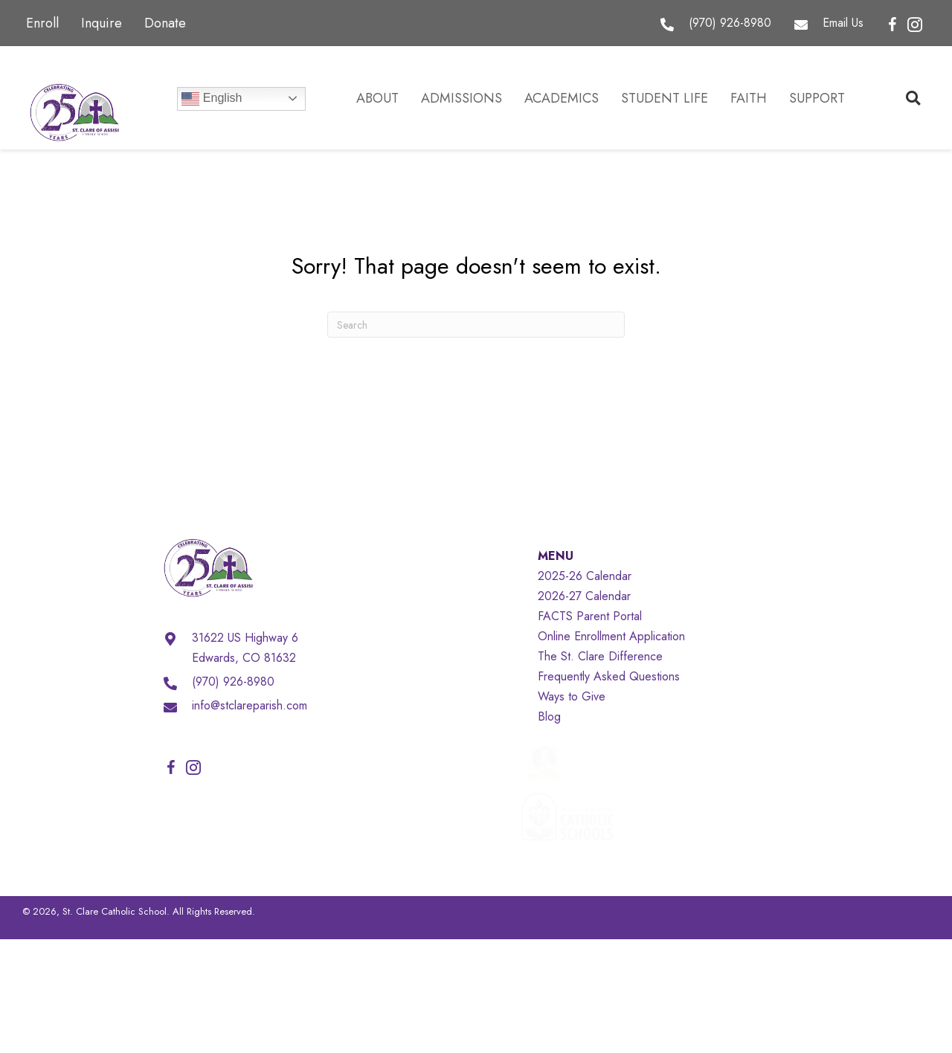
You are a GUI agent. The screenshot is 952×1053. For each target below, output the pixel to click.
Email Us (843, 22)
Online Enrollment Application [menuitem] (611, 636)
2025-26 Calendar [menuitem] (584, 576)
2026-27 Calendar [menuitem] (584, 596)
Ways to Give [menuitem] (571, 696)
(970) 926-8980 (730, 22)
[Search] (476, 325)
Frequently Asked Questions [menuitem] (609, 676)
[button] (892, 25)
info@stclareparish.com (249, 705)
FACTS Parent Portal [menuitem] (590, 616)
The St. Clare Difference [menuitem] (600, 656)
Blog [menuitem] (549, 716)
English (211, 99)
